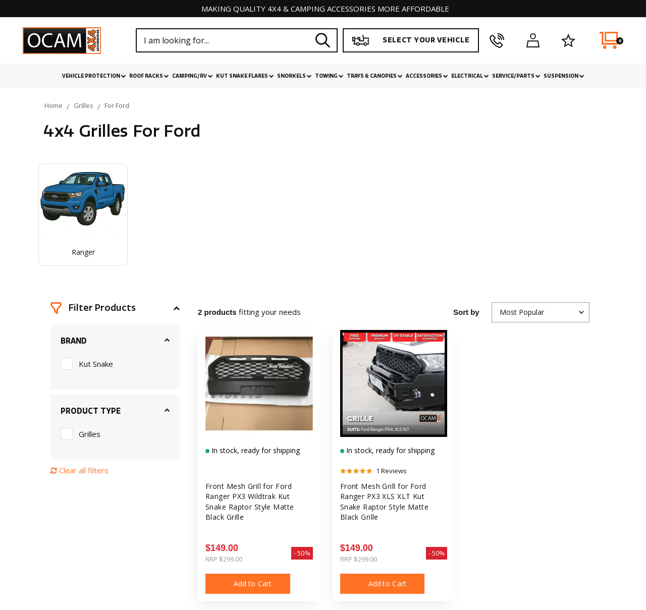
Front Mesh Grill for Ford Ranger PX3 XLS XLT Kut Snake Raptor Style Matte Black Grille (384, 501)
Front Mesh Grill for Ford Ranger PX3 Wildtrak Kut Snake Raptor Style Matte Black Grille (249, 501)
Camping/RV (192, 76)
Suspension (564, 76)
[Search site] (323, 40)
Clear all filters (79, 470)
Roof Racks (149, 76)
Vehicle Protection (94, 76)
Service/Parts (516, 76)
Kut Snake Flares (245, 76)
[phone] (497, 40)
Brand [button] (74, 341)
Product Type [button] (91, 411)
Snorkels (294, 76)
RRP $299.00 (223, 559)
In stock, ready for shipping (254, 450)
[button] (115, 308)
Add (248, 584)
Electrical (470, 76)
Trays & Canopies (375, 76)
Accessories (427, 76)
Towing (329, 76)
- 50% (302, 553)
